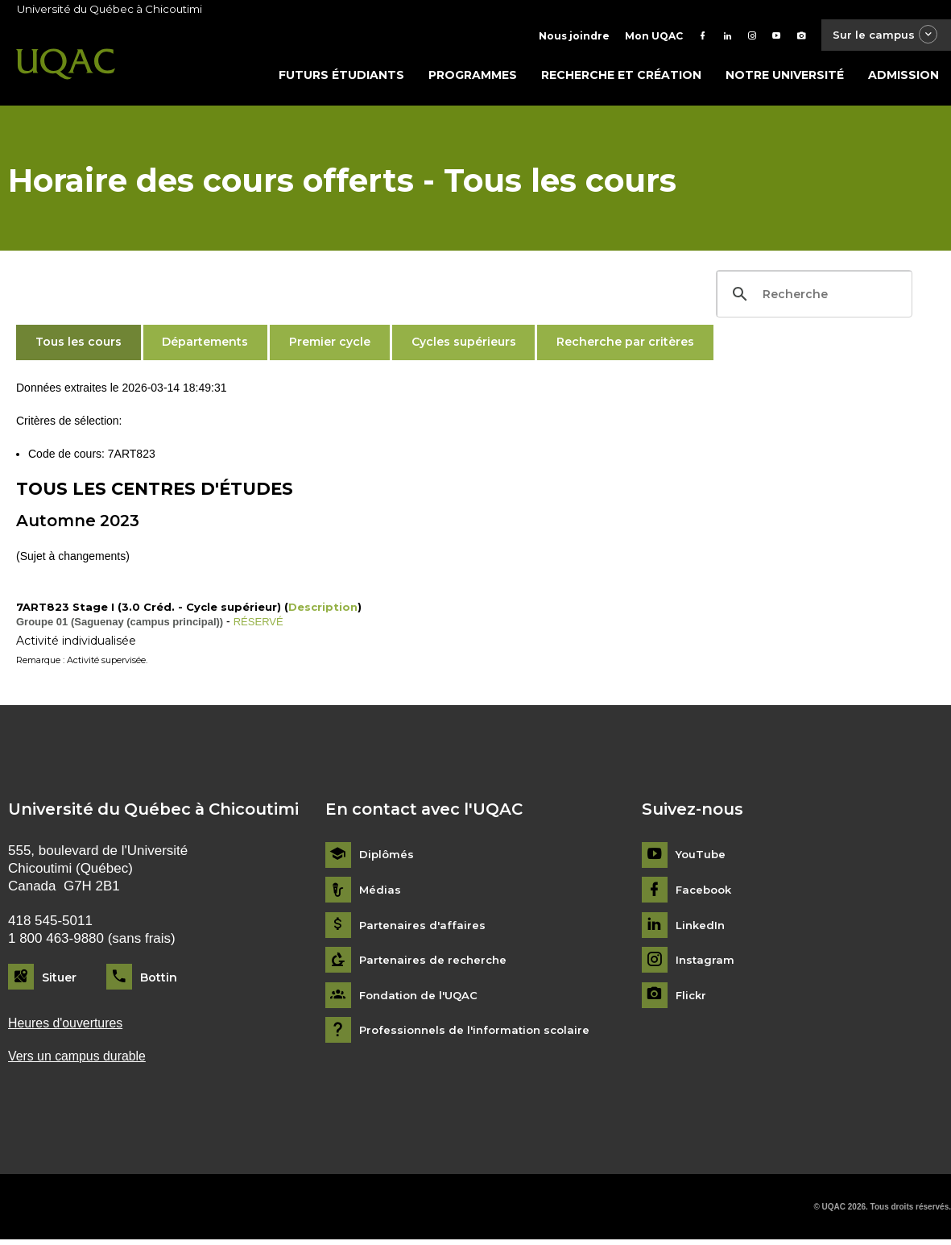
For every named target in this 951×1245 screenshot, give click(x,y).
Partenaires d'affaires (424, 929)
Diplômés (387, 858)
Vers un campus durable (81, 1061)
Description (323, 610)
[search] (812, 297)
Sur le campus (881, 36)
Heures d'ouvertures (69, 1027)
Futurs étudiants (341, 78)
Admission (903, 78)
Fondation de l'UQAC (422, 999)
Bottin (158, 980)
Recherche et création (621, 78)
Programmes (472, 78)
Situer (59, 980)
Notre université (785, 78)
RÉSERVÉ (260, 624)
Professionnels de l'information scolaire (479, 1034)
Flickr (692, 999)
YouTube (702, 858)
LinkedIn (702, 929)
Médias (380, 893)
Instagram (706, 964)
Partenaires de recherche (435, 964)
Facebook (706, 893)
